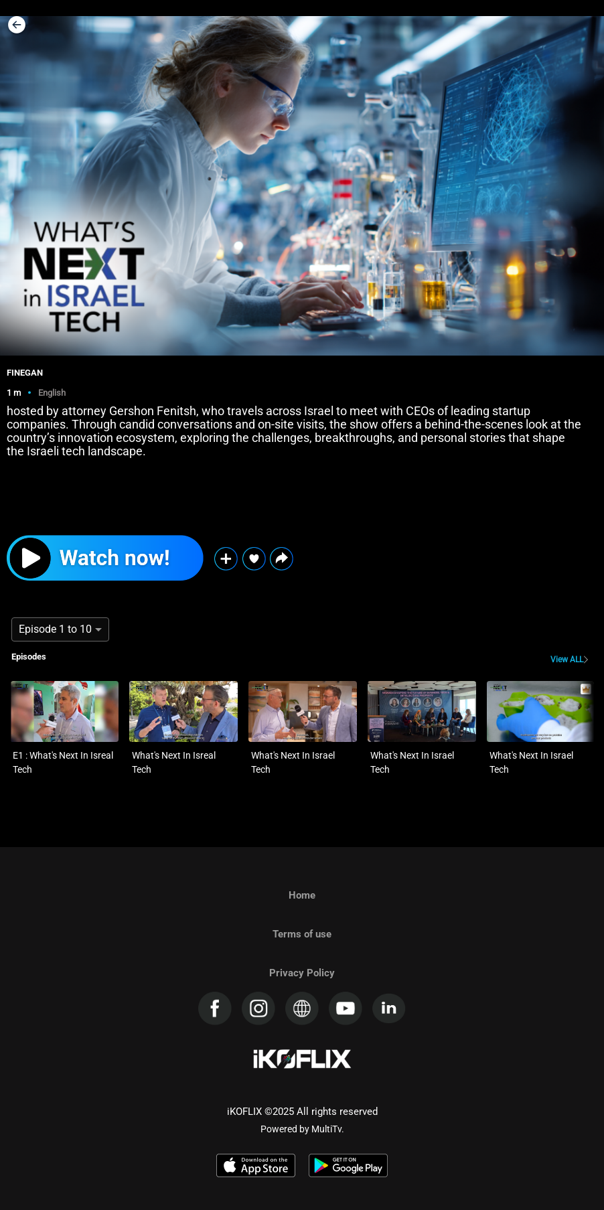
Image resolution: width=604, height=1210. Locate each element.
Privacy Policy (302, 973)
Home (302, 895)
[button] (281, 559)
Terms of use (302, 934)
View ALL (566, 659)
